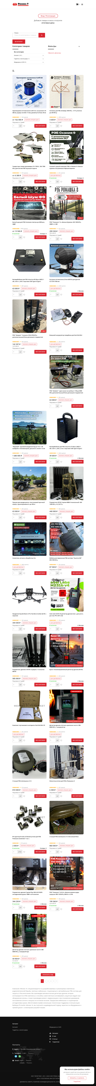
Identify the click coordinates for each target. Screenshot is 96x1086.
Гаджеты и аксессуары (20, 1030)
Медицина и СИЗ (55, 1027)
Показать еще (48, 975)
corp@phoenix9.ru (26, 1063)
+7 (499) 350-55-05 (27, 1053)
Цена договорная (55, 175)
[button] (13, 71)
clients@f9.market (25, 1060)
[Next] (56, 981)
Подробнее (77, 1081)
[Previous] (39, 981)
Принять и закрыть (77, 1078)
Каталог (15, 1027)
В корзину (40, 126)
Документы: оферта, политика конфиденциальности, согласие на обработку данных (48, 1082)
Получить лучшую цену (32, 119)
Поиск (16, 33)
